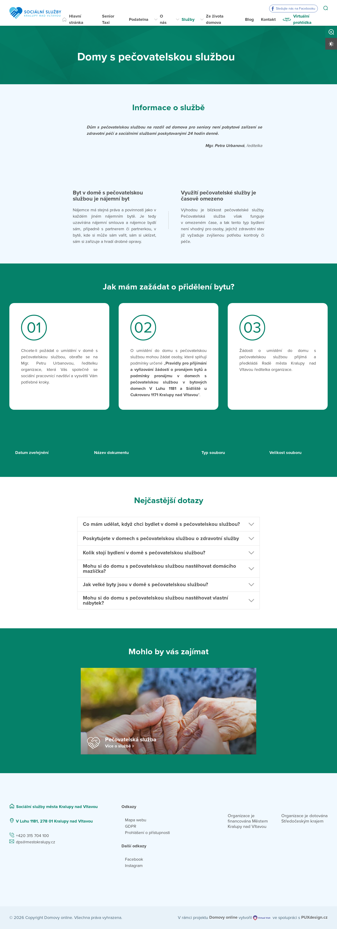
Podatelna (138, 19)
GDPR (130, 826)
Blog (249, 19)
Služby (188, 19)
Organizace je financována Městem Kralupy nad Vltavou (248, 821)
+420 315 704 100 (32, 835)
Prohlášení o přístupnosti (147, 832)
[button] (168, 524)
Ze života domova (214, 19)
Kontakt (268, 19)
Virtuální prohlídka (302, 19)
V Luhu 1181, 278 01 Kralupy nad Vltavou (54, 821)
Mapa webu (135, 820)
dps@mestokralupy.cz (35, 842)
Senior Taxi (108, 19)
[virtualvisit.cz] (261, 917)
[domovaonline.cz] (223, 917)
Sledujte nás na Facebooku (295, 9)
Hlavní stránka (76, 19)
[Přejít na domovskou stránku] (35, 13)
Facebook (134, 859)
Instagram (134, 865)
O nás (163, 19)
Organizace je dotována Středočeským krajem (304, 818)
